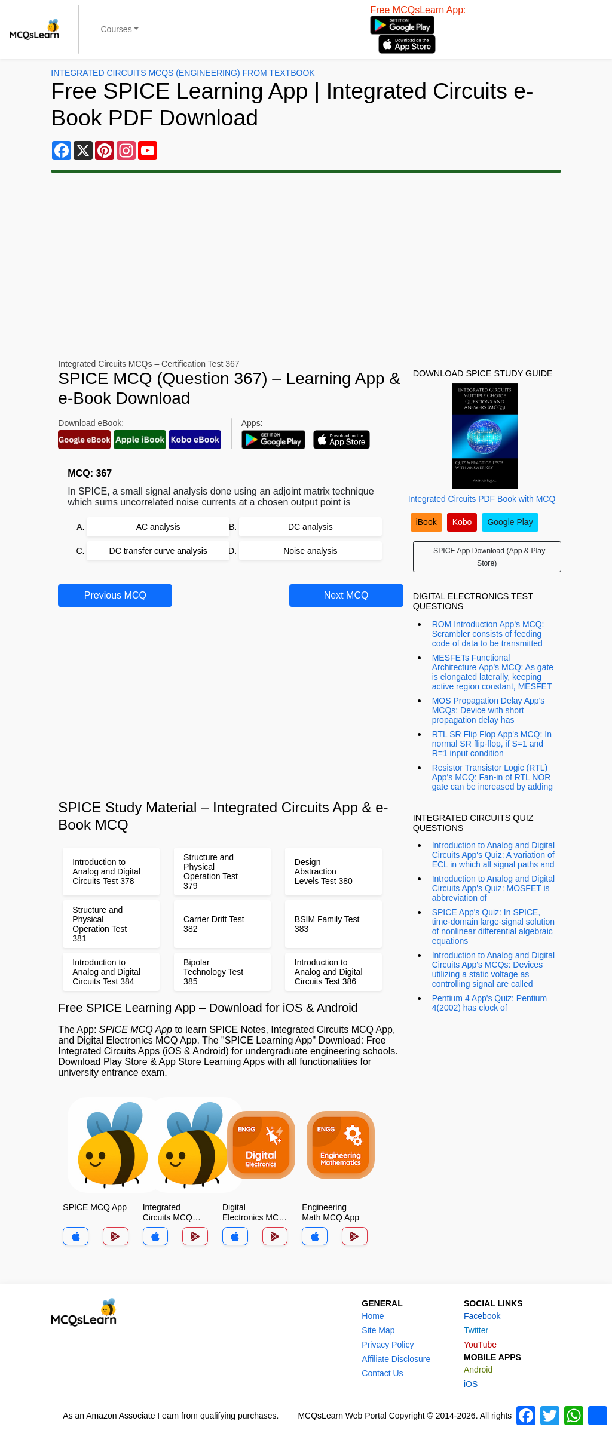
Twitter (476, 1330)
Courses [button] (116, 29)
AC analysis (158, 527)
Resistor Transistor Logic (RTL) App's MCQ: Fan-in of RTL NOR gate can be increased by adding (492, 777)
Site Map (378, 1330)
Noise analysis (310, 551)
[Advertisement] (306, 265)
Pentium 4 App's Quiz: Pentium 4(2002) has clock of (489, 1002)
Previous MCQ (115, 595)
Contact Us (382, 1373)
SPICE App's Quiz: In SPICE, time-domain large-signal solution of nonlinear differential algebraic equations (493, 926)
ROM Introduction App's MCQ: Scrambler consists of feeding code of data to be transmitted (488, 633)
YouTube (480, 1344)
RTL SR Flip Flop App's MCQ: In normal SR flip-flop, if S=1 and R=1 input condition (492, 743)
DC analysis (310, 527)
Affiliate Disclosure (396, 1359)
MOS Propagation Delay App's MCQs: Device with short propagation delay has (488, 710)
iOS (471, 1384)
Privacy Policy (388, 1344)
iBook (426, 522)
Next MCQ (346, 595)
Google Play (510, 522)
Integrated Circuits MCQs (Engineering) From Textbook (182, 73)
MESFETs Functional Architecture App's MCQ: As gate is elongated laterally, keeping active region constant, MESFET (492, 672)
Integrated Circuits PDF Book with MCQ (482, 499)
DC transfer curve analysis (158, 551)
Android (478, 1369)
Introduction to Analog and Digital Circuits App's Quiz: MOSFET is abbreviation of (493, 888)
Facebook (482, 1316)
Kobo (462, 522)
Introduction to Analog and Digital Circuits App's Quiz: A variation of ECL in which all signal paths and (493, 854)
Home (373, 1316)
